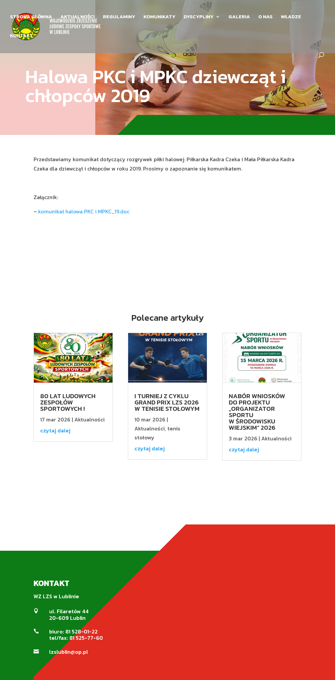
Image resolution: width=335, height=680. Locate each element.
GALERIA (239, 17)
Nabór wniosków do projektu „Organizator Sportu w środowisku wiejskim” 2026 (257, 411)
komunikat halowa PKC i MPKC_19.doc (83, 211)
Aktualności (89, 419)
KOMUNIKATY (159, 17)
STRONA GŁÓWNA (31, 17)
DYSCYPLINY (198, 17)
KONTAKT (21, 36)
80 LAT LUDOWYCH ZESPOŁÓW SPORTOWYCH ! (68, 402)
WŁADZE (291, 17)
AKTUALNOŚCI (77, 17)
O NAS (265, 17)
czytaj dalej (55, 430)
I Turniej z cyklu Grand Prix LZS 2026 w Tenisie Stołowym (167, 402)
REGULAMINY (119, 17)
